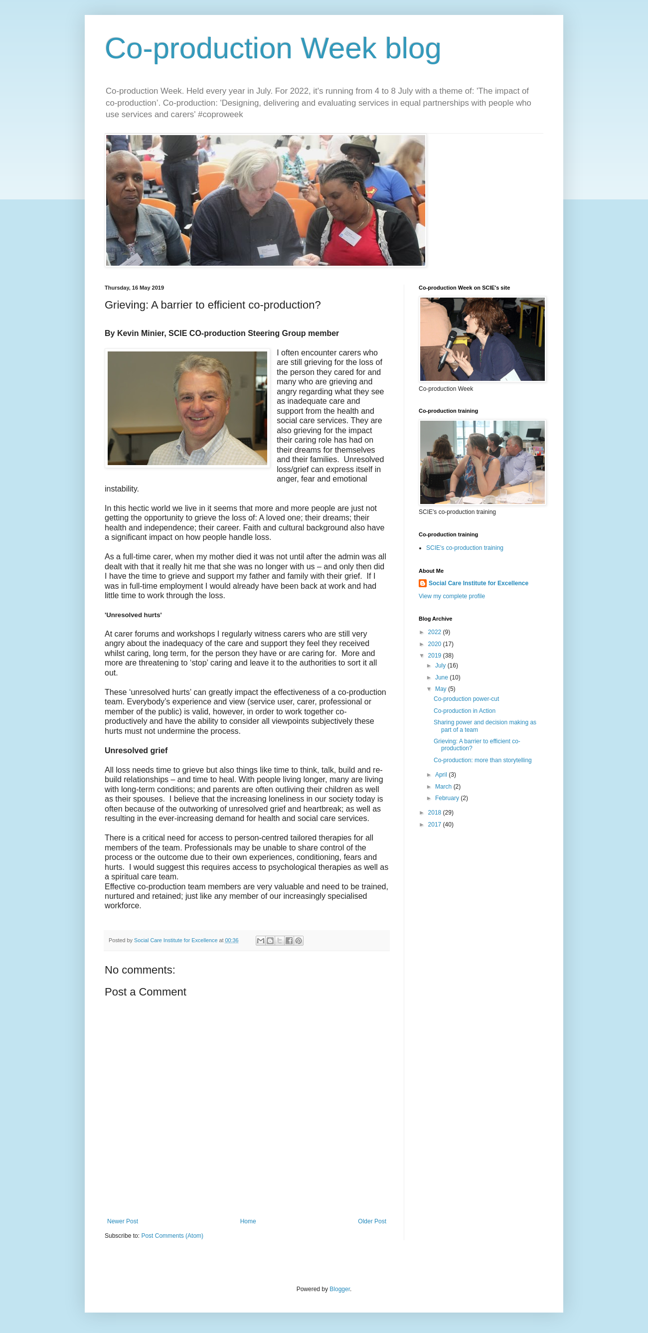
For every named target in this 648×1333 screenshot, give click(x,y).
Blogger (339, 1289)
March (444, 786)
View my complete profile (452, 596)
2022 (435, 632)
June (442, 677)
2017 (435, 824)
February (448, 798)
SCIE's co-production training (464, 547)
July (441, 665)
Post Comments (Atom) (172, 1235)
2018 (435, 812)
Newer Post (122, 1221)
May (441, 688)
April (442, 774)
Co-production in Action (464, 710)
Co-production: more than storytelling (483, 760)
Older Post (372, 1221)
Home (248, 1221)
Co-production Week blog (273, 48)
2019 (435, 655)
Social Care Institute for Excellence (478, 583)
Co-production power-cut (466, 698)
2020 (435, 644)
